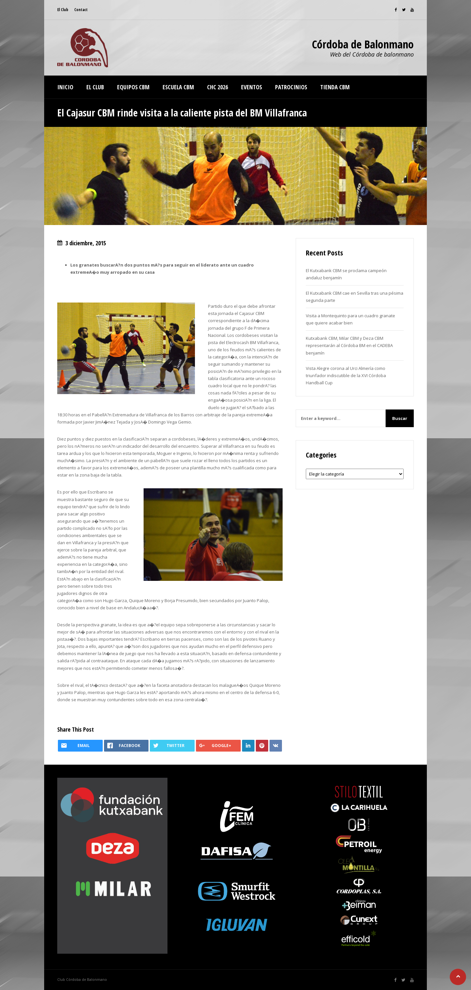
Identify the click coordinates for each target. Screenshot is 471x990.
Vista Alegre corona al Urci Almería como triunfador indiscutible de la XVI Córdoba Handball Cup (346, 375)
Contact (81, 9)
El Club (62, 9)
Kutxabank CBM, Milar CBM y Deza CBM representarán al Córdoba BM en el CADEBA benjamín (349, 345)
